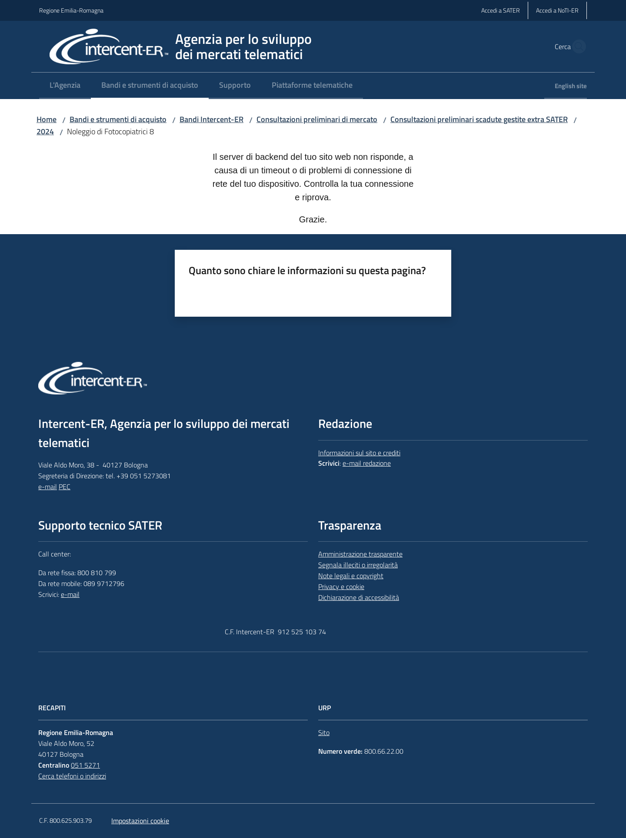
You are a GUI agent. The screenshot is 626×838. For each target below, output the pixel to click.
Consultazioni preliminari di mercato (316, 119)
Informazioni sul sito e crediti (359, 452)
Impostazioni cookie (140, 820)
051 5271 (85, 765)
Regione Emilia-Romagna (71, 10)
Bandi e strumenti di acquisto (118, 119)
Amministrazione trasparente (360, 554)
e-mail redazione (367, 463)
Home (47, 119)
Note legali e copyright (350, 575)
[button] (576, 46)
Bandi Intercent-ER (211, 119)
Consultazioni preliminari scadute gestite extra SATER (479, 119)
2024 (45, 131)
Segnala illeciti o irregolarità (358, 565)
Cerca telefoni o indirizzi (72, 776)
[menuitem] (65, 86)
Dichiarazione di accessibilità (358, 597)
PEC (64, 486)
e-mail (47, 486)
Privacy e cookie (341, 586)
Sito (324, 732)
